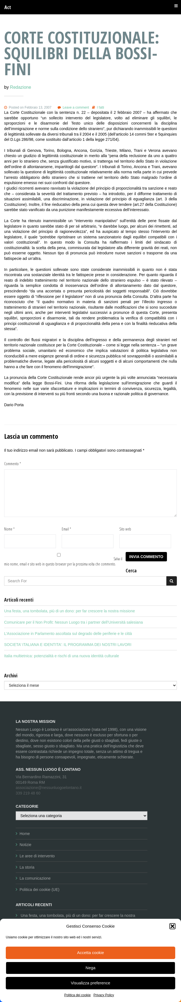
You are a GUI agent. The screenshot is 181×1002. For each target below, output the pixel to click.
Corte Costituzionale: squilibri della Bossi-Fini (81, 53)
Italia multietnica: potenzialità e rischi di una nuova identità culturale (61, 656)
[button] (172, 926)
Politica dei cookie (77, 995)
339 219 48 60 (28, 793)
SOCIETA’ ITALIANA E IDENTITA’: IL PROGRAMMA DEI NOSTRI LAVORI (67, 644)
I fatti (100, 107)
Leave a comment (76, 107)
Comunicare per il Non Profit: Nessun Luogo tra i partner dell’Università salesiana (73, 622)
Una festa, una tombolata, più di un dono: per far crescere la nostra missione (69, 611)
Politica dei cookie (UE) (40, 889)
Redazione (20, 87)
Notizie (25, 844)
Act (7, 7)
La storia (27, 867)
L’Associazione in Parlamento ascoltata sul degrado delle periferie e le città (68, 633)
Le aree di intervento (37, 856)
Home (25, 833)
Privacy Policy (103, 995)
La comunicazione (35, 878)
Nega (91, 967)
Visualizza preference (90, 983)
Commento (12, 463)
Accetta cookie (90, 952)
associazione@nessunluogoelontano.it (49, 787)
